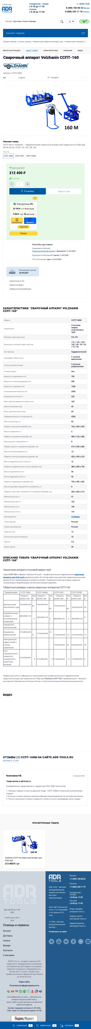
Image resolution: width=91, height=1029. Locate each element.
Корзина (69, 1026)
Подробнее (24, 227)
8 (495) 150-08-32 (74, 7)
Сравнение (22, 1026)
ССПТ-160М (8, 156)
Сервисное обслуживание (20, 289)
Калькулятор (17, 220)
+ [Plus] (27, 184)
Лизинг (23, 233)
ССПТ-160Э (19, 156)
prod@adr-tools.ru (77, 900)
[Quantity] (19, 184)
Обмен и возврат (16, 285)
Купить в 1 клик (64, 191)
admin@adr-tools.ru (78, 914)
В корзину (27, 191)
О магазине (8, 944)
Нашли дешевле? (18, 168)
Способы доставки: (42, 244)
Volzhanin (69, 505)
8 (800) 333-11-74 (73, 11)
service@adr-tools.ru (78, 907)
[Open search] (62, 21)
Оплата (6, 929)
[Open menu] (40, 21)
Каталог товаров (45, 33)
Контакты (8, 939)
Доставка (7, 924)
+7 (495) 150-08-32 (77, 867)
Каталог (7, 919)
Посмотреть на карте (57, 920)
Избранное (46, 1026)
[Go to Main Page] (55, 866)
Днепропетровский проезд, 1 (44, 251)
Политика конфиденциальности (24, 973)
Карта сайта (24, 970)
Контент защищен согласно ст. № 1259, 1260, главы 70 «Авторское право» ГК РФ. (24, 997)
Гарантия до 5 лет (16, 281)
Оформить (30, 220)
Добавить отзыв (10, 749)
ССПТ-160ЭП (31, 156)
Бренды (7, 934)
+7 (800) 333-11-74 (77, 875)
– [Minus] (12, 184)
